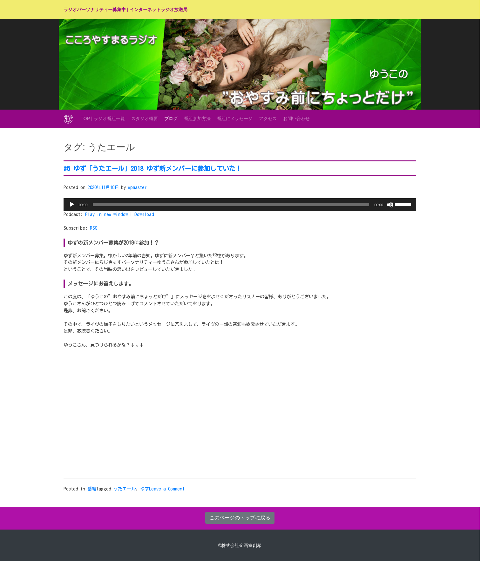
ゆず (144, 488)
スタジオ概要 (144, 118)
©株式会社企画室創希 (240, 545)
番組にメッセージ (235, 118)
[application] (240, 204)
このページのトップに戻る (239, 517)
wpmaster (137, 187)
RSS (94, 228)
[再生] (72, 204)
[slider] (231, 204)
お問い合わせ (296, 118)
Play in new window (106, 214)
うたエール (124, 488)
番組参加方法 (197, 118)
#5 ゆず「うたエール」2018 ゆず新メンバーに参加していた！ (153, 168)
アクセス (268, 118)
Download (144, 214)
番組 (91, 488)
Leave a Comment (167, 488)
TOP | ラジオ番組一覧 (103, 118)
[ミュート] (390, 204)
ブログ (171, 118)
